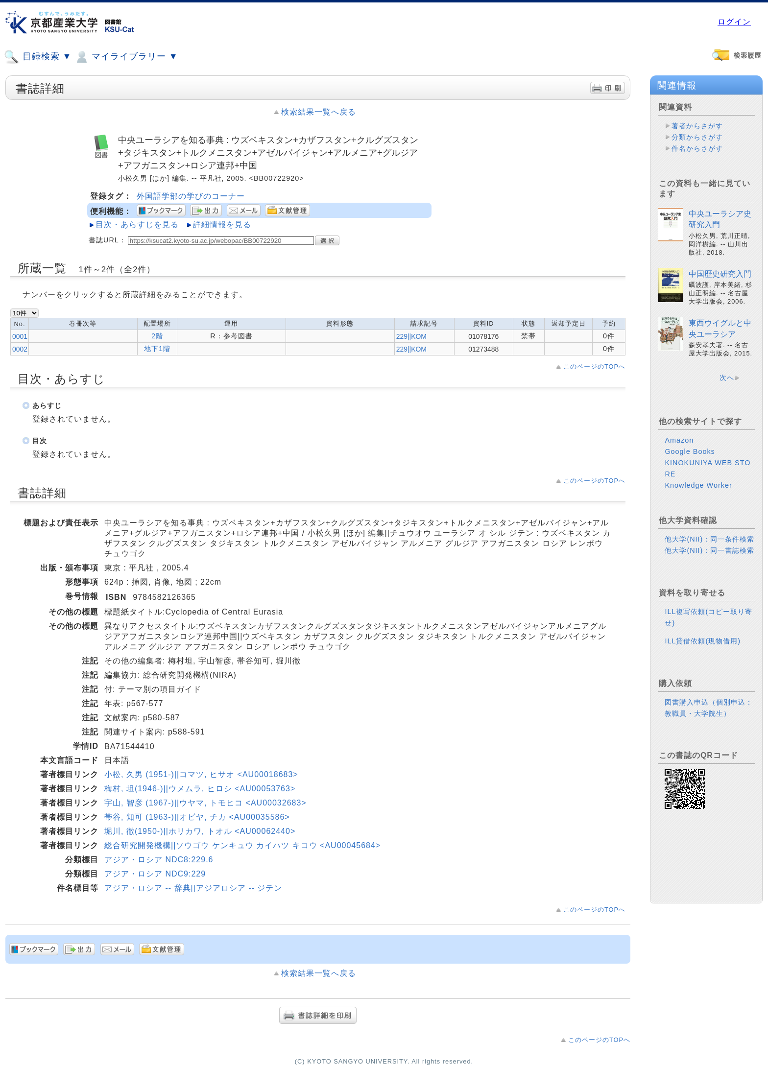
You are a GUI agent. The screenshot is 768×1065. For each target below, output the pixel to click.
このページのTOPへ (594, 366)
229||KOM (411, 336)
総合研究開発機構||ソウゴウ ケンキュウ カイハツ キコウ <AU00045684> (242, 845)
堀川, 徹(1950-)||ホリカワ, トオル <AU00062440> (199, 831)
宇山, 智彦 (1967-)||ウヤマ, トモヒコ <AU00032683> (205, 803)
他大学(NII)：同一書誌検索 (709, 550)
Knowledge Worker (698, 485)
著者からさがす (697, 126)
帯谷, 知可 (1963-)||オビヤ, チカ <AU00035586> (197, 817)
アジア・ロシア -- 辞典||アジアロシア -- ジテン (193, 888)
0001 (19, 336)
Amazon (679, 440)
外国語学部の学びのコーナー (191, 196)
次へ (727, 377)
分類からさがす (697, 137)
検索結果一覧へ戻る (318, 112)
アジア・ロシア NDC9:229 (155, 874)
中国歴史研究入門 (720, 274)
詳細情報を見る (222, 224)
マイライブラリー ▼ (126, 56)
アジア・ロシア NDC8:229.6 (159, 859)
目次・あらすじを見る (137, 224)
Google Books (690, 451)
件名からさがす (697, 148)
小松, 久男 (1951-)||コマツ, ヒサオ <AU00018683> (201, 774)
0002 (19, 349)
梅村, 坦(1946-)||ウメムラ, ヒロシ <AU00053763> (199, 788)
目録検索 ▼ (38, 56)
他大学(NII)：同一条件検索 (709, 539)
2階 (157, 336)
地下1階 (157, 349)
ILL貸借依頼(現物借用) (703, 641)
